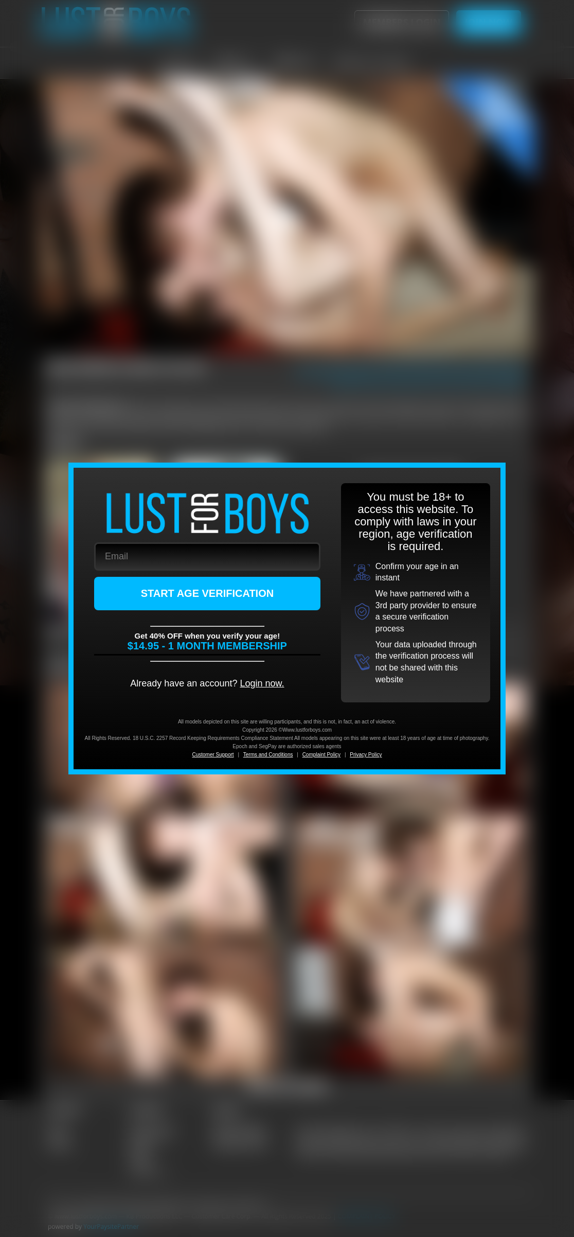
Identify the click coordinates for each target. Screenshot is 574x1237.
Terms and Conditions (268, 754)
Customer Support (213, 754)
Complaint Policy (321, 754)
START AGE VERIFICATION (207, 593)
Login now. (262, 683)
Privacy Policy (366, 754)
